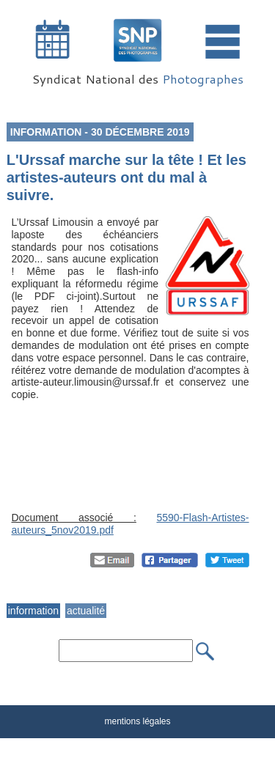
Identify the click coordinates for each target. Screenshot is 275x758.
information (33, 611)
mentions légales (137, 721)
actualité (86, 611)
